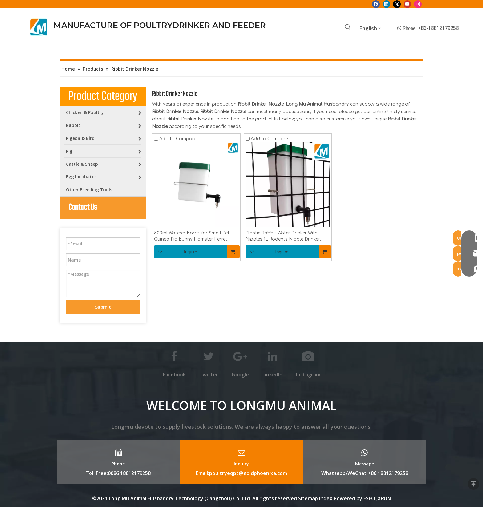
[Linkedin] (386, 4)
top (473, 484)
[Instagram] (418, 4)
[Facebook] (376, 4)
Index (326, 498)
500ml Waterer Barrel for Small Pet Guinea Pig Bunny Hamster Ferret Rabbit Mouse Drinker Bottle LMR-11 (193, 236)
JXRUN (383, 498)
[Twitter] (397, 4)
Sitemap (308, 498)
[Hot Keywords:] (348, 27)
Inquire (175, 251)
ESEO (369, 498)
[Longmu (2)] (38, 27)
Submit (103, 307)
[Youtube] (407, 4)
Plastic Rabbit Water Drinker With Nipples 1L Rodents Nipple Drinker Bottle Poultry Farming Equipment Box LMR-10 (283, 236)
